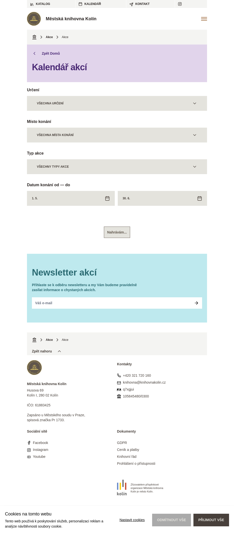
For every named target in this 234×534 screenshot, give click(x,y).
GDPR (122, 443)
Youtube (39, 457)
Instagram (40, 450)
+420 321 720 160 (137, 375)
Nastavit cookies (132, 520)
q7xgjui (128, 389)
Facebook (40, 443)
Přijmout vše (211, 520)
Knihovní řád (127, 457)
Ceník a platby (128, 450)
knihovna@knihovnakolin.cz (144, 382)
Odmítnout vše (171, 520)
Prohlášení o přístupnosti (136, 463)
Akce (49, 37)
